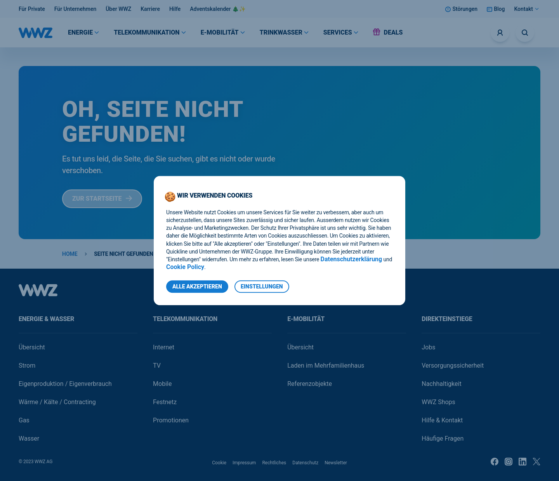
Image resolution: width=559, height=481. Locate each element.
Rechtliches (274, 462)
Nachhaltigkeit (441, 383)
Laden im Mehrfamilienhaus (325, 365)
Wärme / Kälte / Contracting (57, 402)
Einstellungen (262, 286)
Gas (24, 420)
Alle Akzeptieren (197, 286)
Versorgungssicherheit (453, 365)
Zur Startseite (102, 198)
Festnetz (165, 402)
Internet (163, 347)
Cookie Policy (185, 267)
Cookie (219, 462)
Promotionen (171, 420)
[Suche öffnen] (525, 32)
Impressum (244, 462)
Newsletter (336, 462)
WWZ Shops (438, 402)
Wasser (29, 438)
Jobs (428, 347)
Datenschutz (305, 462)
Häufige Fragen (443, 438)
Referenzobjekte (309, 383)
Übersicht (32, 347)
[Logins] (500, 32)
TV (157, 365)
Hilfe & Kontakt (442, 420)
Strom (27, 365)
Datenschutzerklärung (351, 259)
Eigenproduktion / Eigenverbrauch (65, 383)
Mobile (162, 383)
